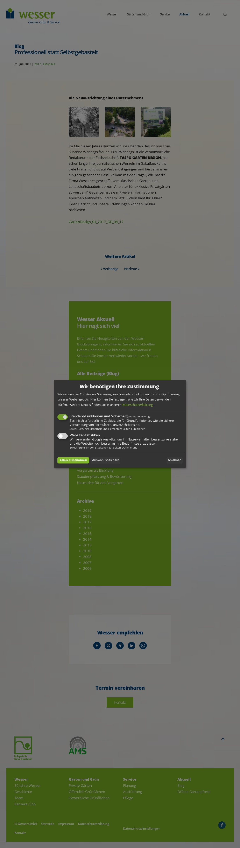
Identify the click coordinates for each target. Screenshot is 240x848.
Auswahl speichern (105, 460)
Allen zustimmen (73, 460)
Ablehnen (174, 460)
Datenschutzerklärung (137, 405)
